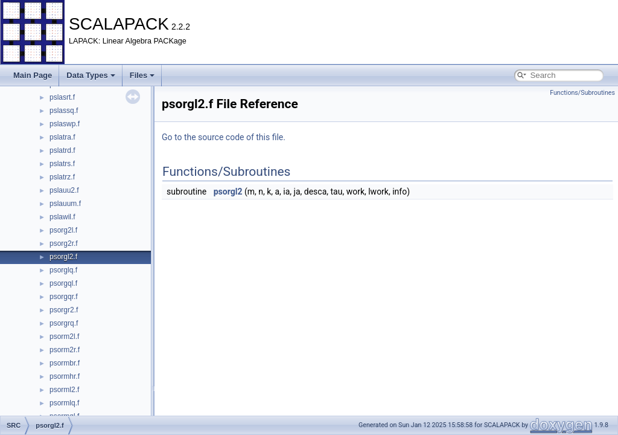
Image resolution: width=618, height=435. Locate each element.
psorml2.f (64, 389)
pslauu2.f (64, 190)
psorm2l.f (64, 336)
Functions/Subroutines (582, 93)
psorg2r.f (63, 243)
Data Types (90, 75)
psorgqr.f (63, 296)
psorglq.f (63, 270)
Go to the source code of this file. (223, 137)
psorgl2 (228, 191)
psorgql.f (63, 283)
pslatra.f (62, 137)
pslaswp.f (64, 124)
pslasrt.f (62, 97)
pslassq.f (63, 110)
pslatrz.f (62, 177)
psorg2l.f (63, 230)
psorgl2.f (63, 257)
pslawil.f (62, 217)
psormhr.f (64, 376)
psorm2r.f (64, 350)
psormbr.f (64, 363)
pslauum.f (65, 203)
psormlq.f (64, 403)
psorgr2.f (63, 310)
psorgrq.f (63, 323)
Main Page (32, 75)
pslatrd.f (62, 150)
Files (142, 75)
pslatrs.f (62, 164)
